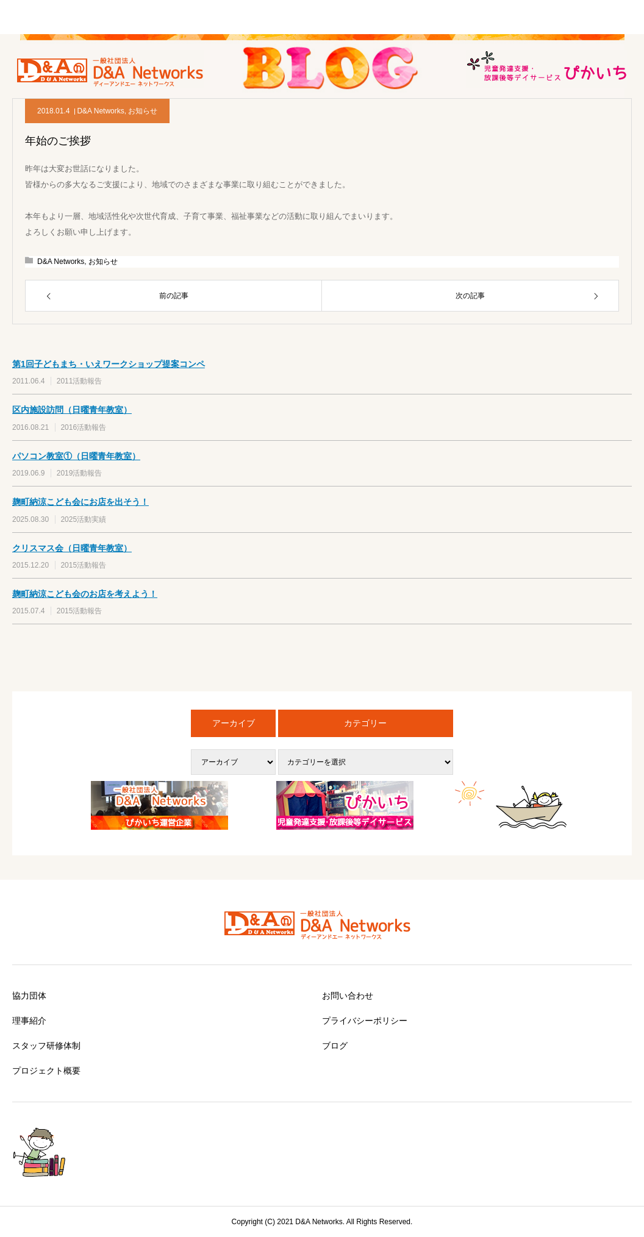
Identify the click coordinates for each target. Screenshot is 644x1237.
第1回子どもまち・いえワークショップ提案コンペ (108, 364)
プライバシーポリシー (364, 1020)
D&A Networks (100, 111)
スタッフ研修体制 (46, 1045)
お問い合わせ (347, 995)
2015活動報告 (83, 565)
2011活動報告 (79, 381)
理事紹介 (29, 1020)
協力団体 (29, 995)
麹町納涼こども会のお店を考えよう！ (84, 594)
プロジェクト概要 (46, 1070)
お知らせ (142, 111)
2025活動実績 (83, 519)
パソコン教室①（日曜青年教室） (76, 456)
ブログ (335, 1045)
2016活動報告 (83, 427)
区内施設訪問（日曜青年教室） (72, 410)
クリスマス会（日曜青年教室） (72, 548)
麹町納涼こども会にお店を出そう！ (80, 502)
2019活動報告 (79, 473)
